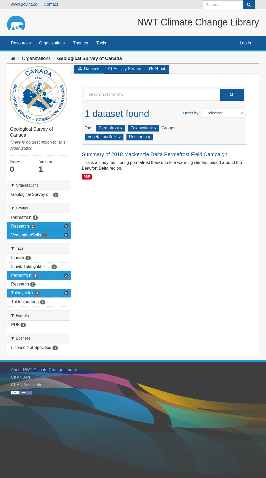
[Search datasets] (229, 4)
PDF (87, 176)
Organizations (52, 43)
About (157, 69)
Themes (80, 43)
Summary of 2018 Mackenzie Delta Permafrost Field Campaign (154, 154)
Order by (190, 113)
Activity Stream (124, 69)
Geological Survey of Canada (89, 58)
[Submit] (249, 4)
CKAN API (20, 377)
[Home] (13, 58)
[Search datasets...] (152, 95)
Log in (245, 43)
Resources (21, 43)
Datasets (89, 69)
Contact (51, 4)
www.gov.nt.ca (24, 4)
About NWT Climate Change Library (44, 370)
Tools (101, 43)
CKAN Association (28, 385)
